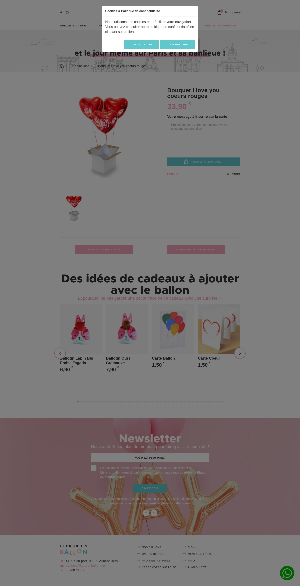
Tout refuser (177, 44)
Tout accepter (141, 44)
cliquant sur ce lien (119, 32)
